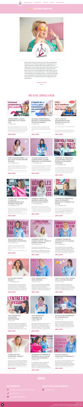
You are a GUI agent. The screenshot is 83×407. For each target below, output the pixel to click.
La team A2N (45, 2)
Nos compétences (37, 2)
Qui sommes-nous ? (27, 2)
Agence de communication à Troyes (75, 405)
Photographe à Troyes (78, 404)
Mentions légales (79, 402)
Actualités (51, 2)
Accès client (61, 2)
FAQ (56, 2)
